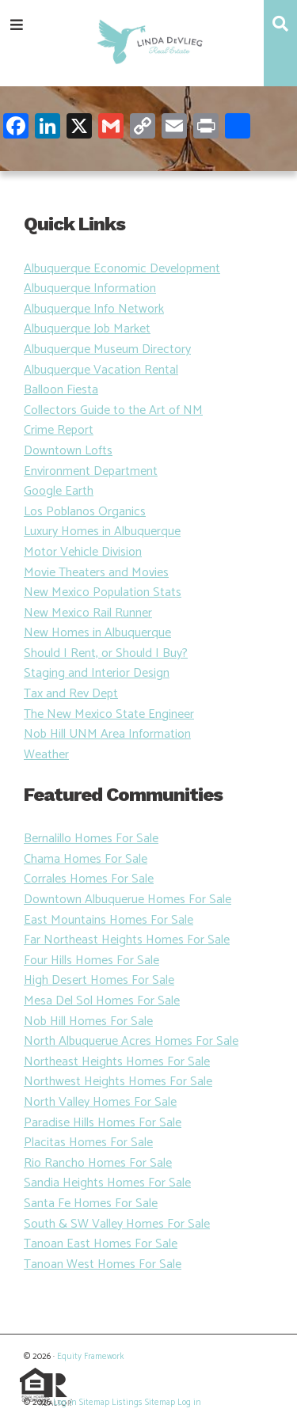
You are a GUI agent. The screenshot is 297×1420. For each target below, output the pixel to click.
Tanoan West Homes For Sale (102, 1264)
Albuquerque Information (90, 288)
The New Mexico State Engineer (109, 714)
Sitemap (94, 1402)
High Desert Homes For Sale (99, 980)
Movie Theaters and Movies (96, 572)
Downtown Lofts (68, 450)
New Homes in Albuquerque (97, 633)
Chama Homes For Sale (85, 859)
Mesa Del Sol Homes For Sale (102, 1001)
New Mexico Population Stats (102, 592)
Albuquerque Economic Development (122, 268)
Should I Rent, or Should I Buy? (106, 653)
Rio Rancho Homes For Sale (98, 1163)
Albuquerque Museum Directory (107, 349)
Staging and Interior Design (96, 673)
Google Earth (58, 491)
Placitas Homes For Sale (88, 1142)
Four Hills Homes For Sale (91, 960)
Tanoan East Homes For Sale (100, 1244)
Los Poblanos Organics (85, 511)
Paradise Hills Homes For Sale (102, 1122)
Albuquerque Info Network (94, 309)
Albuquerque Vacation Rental (101, 370)
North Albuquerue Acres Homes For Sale (131, 1041)
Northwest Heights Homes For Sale (118, 1081)
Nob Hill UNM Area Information (107, 734)
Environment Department (91, 471)
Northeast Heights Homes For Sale (117, 1062)
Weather (46, 754)
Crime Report (58, 430)
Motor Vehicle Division (83, 552)
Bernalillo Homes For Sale (91, 838)
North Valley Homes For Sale (100, 1102)
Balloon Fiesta (61, 390)
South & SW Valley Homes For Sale (117, 1224)
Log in (65, 1402)
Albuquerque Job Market (87, 329)
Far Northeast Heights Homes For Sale (127, 940)
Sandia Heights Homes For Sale (107, 1183)
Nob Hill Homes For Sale (88, 1021)
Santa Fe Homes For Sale (91, 1203)
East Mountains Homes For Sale (108, 920)
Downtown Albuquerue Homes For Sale (127, 899)
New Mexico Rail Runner (88, 613)
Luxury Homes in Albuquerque (102, 531)
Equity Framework (90, 1357)
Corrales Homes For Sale (89, 879)
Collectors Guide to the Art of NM (113, 410)
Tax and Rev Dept (71, 693)
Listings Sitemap (143, 1402)
